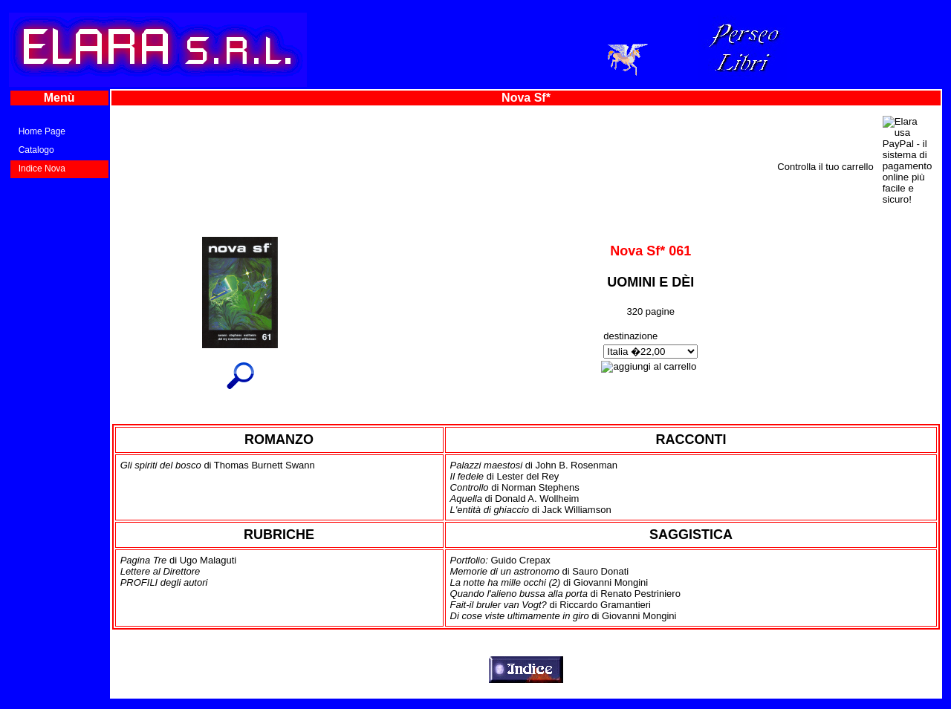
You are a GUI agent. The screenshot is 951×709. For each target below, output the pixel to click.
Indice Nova (42, 168)
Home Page (42, 131)
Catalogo (36, 150)
